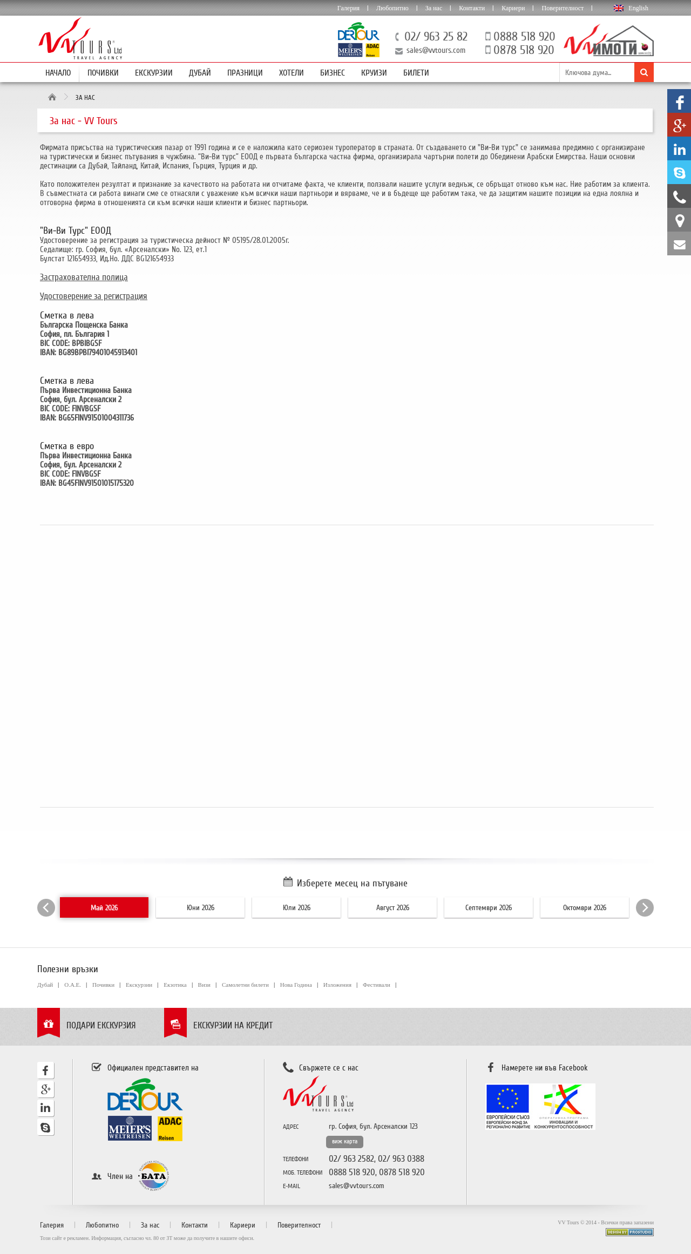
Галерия (348, 8)
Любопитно (392, 8)
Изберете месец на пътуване (352, 883)
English (638, 8)
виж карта (344, 1141)
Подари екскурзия (101, 1025)
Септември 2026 (488, 907)
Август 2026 (392, 907)
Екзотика (175, 984)
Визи (204, 984)
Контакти (472, 8)
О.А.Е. (72, 984)
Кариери (513, 8)
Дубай (200, 72)
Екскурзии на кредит (233, 1025)
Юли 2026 (296, 907)
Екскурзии (154, 72)
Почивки (103, 72)
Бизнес (332, 72)
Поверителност (562, 8)
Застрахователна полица (84, 277)
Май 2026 (104, 907)
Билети (416, 72)
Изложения (337, 984)
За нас (433, 8)
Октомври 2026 (584, 907)
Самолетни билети (245, 984)
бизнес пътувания (129, 156)
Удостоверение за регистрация (93, 296)
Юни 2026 (200, 907)
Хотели (291, 72)
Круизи (374, 72)
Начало (58, 72)
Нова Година (296, 984)
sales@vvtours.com (436, 50)
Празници (245, 72)
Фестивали (376, 984)
